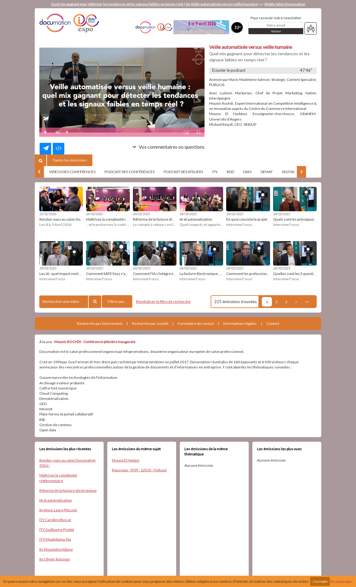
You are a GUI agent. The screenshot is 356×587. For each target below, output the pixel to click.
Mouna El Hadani (125, 460)
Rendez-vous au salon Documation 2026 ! (67, 463)
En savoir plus (341, 581)
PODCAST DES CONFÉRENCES (130, 171)
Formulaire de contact (196, 323)
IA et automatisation (55, 500)
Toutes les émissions (69, 160)
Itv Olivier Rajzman (54, 559)
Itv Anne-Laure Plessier (58, 510)
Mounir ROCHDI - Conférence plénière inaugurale (94, 341)
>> (307, 301)
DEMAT (267, 171)
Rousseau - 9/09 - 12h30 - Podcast (139, 470)
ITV (215, 171)
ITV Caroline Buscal (55, 519)
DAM (247, 171)
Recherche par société (150, 323)
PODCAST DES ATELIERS (183, 171)
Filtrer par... (117, 301)
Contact (272, 323)
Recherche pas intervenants (100, 323)
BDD (230, 171)
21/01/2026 (47, 214)
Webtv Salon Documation (284, 4)
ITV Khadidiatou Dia (55, 539)
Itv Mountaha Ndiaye (56, 549)
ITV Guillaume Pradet (56, 529)
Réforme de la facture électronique (68, 490)
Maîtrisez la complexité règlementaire (58, 478)
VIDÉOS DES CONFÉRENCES (72, 171)
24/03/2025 (94, 214)
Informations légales (240, 323)
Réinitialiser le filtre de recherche (163, 301)
